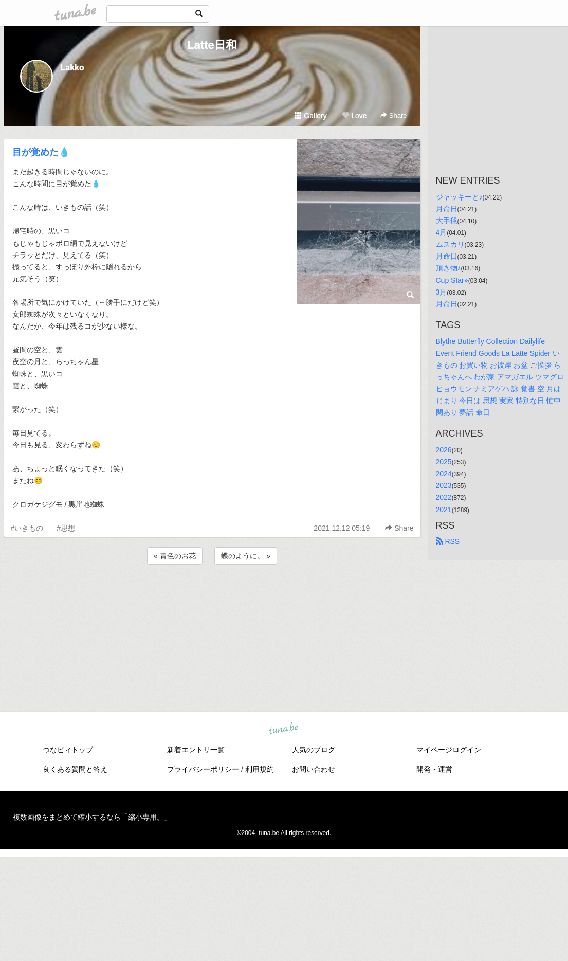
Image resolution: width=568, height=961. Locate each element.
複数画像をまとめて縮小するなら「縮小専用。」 (92, 817)
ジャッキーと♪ (459, 197)
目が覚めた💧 (41, 152)
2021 (444, 509)
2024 (444, 473)
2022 (444, 497)
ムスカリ (450, 244)
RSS (448, 541)
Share (393, 115)
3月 (441, 292)
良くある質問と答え (75, 769)
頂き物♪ (448, 268)
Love (354, 116)
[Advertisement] (212, 594)
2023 (444, 485)
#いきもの (27, 528)
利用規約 (259, 769)
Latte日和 (212, 45)
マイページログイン (448, 750)
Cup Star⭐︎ (452, 280)
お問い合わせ (313, 769)
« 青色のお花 (175, 556)
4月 (441, 232)
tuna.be (284, 728)
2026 (444, 450)
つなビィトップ (68, 750)
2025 (444, 462)
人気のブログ (313, 750)
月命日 (446, 209)
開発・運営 (434, 769)
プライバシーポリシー (203, 769)
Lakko (72, 67)
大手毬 (446, 220)
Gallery (310, 116)
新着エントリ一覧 (196, 750)
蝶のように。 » (245, 556)
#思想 (66, 528)
